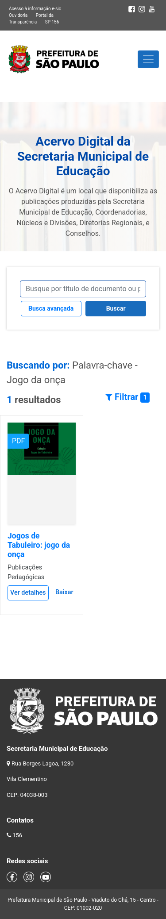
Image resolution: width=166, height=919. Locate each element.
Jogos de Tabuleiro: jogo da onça (39, 545)
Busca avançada (50, 308)
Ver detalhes (28, 592)
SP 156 (52, 21)
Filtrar (127, 397)
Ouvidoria (18, 15)
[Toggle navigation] (148, 59)
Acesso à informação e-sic (35, 8)
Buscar (116, 308)
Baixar (64, 592)
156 (17, 835)
